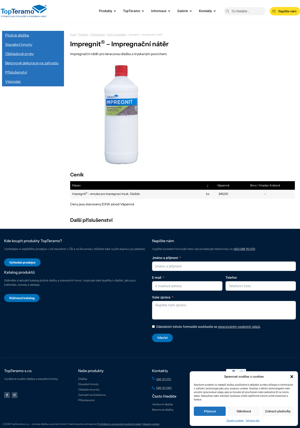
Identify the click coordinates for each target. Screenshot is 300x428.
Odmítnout (244, 411)
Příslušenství (16, 72)
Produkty (83, 34)
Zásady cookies (235, 420)
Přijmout (210, 411)
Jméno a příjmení (165, 258)
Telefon (231, 278)
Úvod (73, 34)
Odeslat (162, 338)
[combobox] (245, 11)
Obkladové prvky (19, 54)
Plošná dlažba (17, 35)
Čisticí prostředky (116, 34)
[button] (292, 377)
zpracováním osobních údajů (239, 327)
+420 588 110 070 (244, 249)
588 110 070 (163, 379)
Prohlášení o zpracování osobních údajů (119, 424)
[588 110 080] (153, 387)
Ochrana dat (252, 420)
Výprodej (13, 81)
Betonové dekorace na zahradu (32, 63)
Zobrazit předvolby (278, 411)
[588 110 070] (153, 378)
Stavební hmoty (18, 44)
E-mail (156, 278)
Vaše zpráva (161, 297)
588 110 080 (164, 388)
